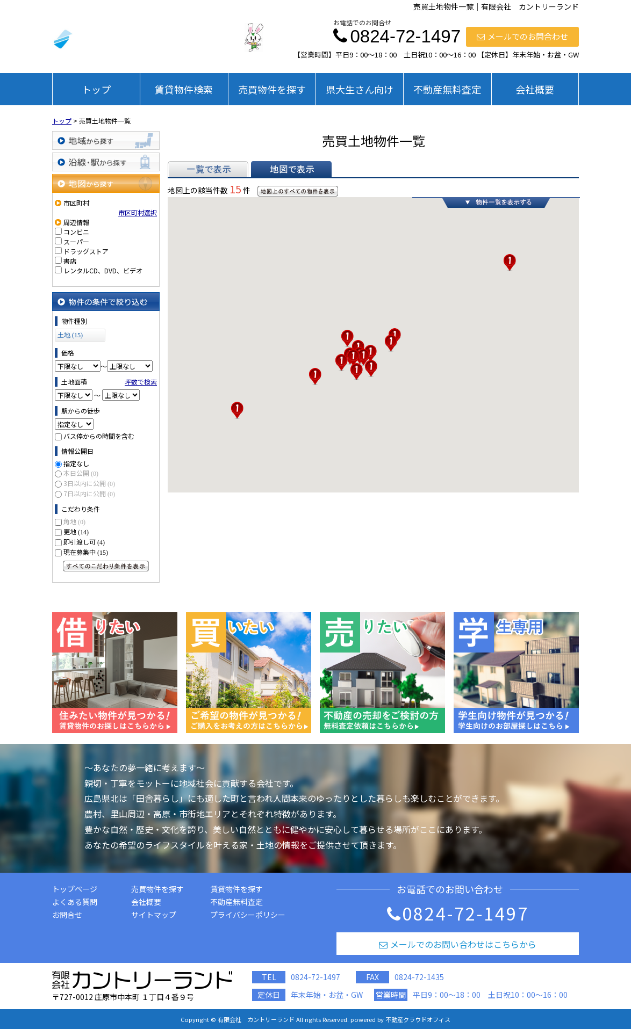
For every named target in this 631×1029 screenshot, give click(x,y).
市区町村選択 (137, 212)
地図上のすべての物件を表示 (297, 191)
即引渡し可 (84, 541)
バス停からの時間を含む (98, 435)
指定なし (76, 463)
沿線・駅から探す (106, 162)
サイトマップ (153, 914)
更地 (76, 531)
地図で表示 (291, 169)
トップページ (74, 888)
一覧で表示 (208, 169)
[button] (237, 410)
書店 (69, 260)
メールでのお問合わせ (522, 36)
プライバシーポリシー (247, 914)
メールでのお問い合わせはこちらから (457, 944)
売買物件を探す (272, 89)
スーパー (76, 241)
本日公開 (80, 472)
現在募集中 (85, 551)
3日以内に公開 (89, 483)
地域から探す (106, 140)
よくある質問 (74, 901)
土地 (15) (70, 335)
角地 (74, 521)
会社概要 (534, 89)
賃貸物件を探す (236, 888)
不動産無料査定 (447, 89)
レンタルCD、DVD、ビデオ (102, 270)
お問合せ (67, 914)
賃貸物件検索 (184, 89)
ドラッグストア (86, 251)
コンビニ (76, 231)
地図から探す (106, 183)
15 (235, 189)
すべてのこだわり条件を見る (106, 566)
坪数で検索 (141, 381)
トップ (96, 89)
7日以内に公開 (89, 493)
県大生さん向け (359, 89)
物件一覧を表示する (496, 202)
